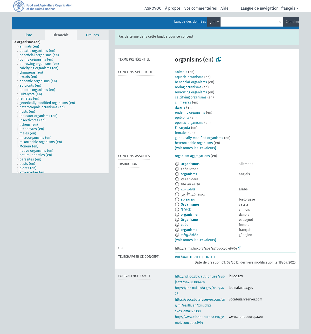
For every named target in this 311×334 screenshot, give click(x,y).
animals (181, 72)
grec (213, 22)
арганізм (187, 199)
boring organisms (188, 87)
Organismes (190, 204)
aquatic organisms (189, 77)
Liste (28, 35)
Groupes (92, 35)
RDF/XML (181, 257)
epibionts (182, 118)
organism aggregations (192, 156)
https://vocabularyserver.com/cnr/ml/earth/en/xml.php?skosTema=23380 (200, 305)
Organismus (190, 164)
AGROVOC (153, 8)
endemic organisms (190, 113)
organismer (190, 215)
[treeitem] (31, 42)
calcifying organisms (191, 97)
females (181, 133)
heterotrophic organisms (194, 143)
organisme (189, 230)
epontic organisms (189, 123)
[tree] (60, 106)
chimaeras (183, 102)
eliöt (184, 225)
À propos (172, 8)
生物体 (186, 210)
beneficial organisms (191, 82)
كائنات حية (188, 189)
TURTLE (195, 257)
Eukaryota (182, 128)
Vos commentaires (200, 8)
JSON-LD (208, 257)
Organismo (189, 220)
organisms (189, 174)
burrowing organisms (191, 92)
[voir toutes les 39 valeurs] (195, 148)
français (288, 8)
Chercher (292, 22)
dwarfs (180, 107)
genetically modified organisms (199, 138)
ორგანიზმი (189, 235)
